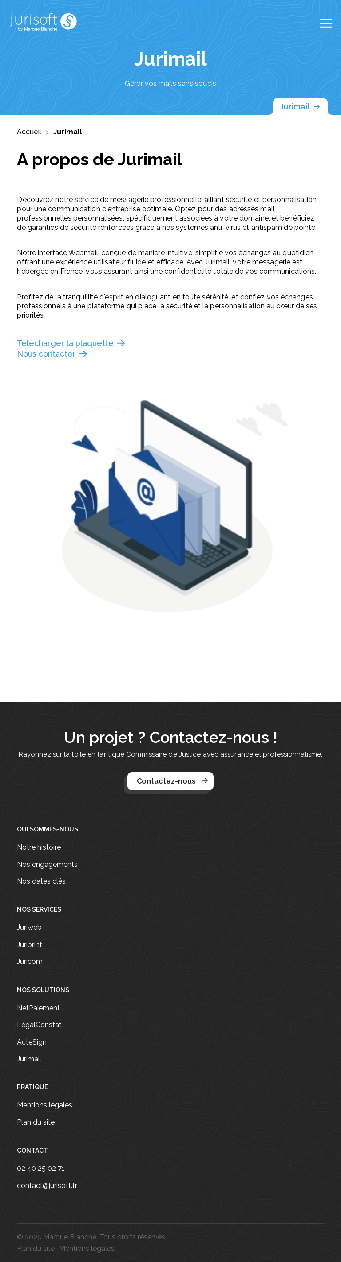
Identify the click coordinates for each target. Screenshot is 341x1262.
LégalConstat (39, 1025)
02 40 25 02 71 (41, 1169)
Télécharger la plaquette (71, 343)
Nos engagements (47, 865)
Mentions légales (44, 1105)
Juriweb (29, 928)
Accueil (29, 132)
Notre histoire (39, 847)
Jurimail (300, 106)
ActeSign (32, 1042)
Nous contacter (52, 354)
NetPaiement (38, 1008)
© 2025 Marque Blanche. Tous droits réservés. (92, 1237)
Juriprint (29, 945)
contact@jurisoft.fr (47, 1186)
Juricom (30, 962)
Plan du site (36, 1122)
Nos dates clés (41, 881)
